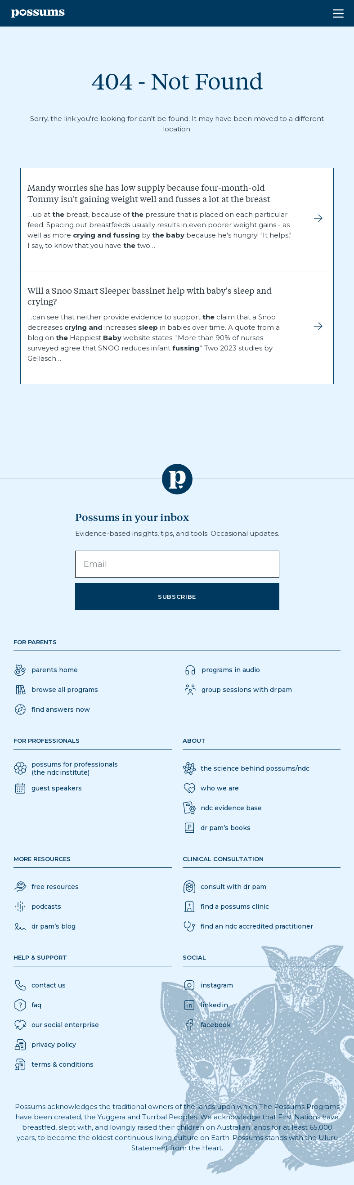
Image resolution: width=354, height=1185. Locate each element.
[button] (51, 709)
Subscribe (177, 596)
